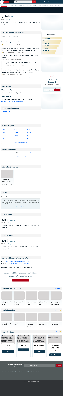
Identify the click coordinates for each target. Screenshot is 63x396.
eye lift (29, 153)
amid (15, 129)
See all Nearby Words (20, 157)
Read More (5, 46)
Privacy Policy (28, 371)
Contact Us (22, 371)
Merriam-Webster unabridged (21, 280)
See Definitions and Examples (52, 84)
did (15, 138)
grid (28, 138)
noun (11, 16)
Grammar (50, 1)
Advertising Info (14, 371)
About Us (7, 371)
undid (28, 135)
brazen (51, 82)
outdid (29, 132)
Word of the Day (44, 1)
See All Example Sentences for (20, 78)
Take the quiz (55, 354)
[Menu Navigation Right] (61, 5)
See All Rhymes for (20, 142)
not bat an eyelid (6, 111)
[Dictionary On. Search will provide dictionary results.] (9, 1)
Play (8, 351)
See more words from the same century (12, 101)
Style (2, 196)
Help (2, 371)
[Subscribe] (59, 365)
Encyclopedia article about (20, 263)
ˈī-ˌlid (8, 19)
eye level (3, 153)
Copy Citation (20, 207)
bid (3, 138)
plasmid (4, 135)
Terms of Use (36, 371)
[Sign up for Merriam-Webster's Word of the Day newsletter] (39, 365)
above (25, 93)
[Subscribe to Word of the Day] (49, 90)
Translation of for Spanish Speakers (17, 261)
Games (38, 1)
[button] (55, 2)
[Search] (25, 1)
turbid (16, 135)
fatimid (4, 129)
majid (3, 132)
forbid (28, 129)
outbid (16, 132)
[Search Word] (34, 1)
